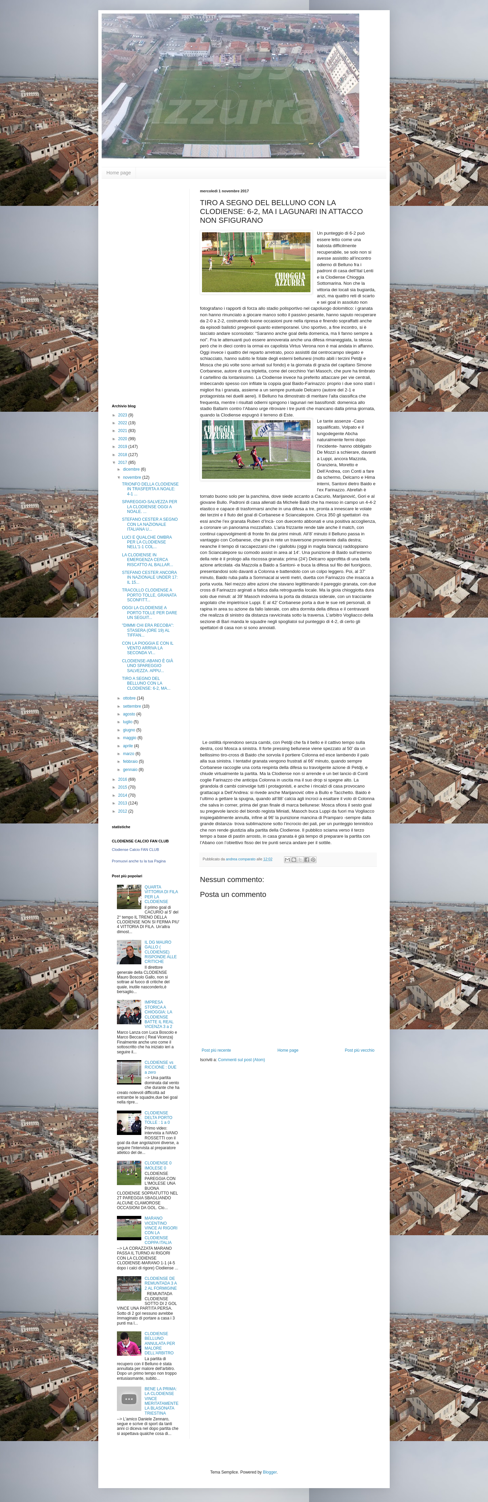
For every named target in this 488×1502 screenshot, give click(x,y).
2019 (123, 446)
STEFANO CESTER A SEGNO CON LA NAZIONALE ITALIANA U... (150, 524)
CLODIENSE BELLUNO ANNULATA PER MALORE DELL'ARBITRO (160, 1343)
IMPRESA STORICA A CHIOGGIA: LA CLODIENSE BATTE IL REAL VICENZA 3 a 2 (159, 1014)
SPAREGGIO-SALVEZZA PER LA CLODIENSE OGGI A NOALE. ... (149, 506)
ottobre (130, 698)
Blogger (270, 1472)
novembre (132, 477)
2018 (123, 454)
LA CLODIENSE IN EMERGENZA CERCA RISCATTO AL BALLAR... (147, 560)
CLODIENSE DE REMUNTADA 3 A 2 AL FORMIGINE (161, 1283)
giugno (129, 730)
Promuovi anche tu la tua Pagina (139, 861)
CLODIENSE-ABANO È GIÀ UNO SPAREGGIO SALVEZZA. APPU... (147, 666)
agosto (129, 714)
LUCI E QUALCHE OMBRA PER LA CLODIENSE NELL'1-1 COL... (147, 542)
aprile (128, 746)
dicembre (132, 469)
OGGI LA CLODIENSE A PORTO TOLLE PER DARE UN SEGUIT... (149, 612)
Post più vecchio (359, 1050)
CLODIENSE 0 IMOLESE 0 (158, 1165)
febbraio (131, 761)
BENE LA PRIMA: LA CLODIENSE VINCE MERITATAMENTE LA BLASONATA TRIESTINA (162, 1401)
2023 (123, 415)
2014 (123, 795)
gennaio (131, 769)
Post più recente (216, 1050)
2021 (123, 430)
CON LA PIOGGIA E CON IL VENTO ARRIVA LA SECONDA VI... (148, 648)
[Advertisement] (139, 290)
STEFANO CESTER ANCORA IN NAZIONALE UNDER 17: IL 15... (150, 577)
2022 (123, 423)
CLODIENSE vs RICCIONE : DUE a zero (161, 1067)
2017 (123, 462)
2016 (123, 779)
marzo (129, 753)
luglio (128, 722)
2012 (123, 811)
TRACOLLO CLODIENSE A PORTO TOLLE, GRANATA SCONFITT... (149, 595)
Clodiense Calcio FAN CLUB (135, 849)
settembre (132, 706)
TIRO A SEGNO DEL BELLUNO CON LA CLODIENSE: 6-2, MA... (146, 683)
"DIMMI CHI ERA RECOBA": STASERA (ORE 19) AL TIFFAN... (148, 630)
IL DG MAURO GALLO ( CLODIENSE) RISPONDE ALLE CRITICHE (161, 952)
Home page (118, 172)
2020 (123, 438)
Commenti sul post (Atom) (241, 1059)
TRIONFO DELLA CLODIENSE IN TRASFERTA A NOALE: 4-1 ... (150, 489)
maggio (130, 737)
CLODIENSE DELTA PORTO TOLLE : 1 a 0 (158, 1118)
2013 (123, 803)
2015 (123, 787)
